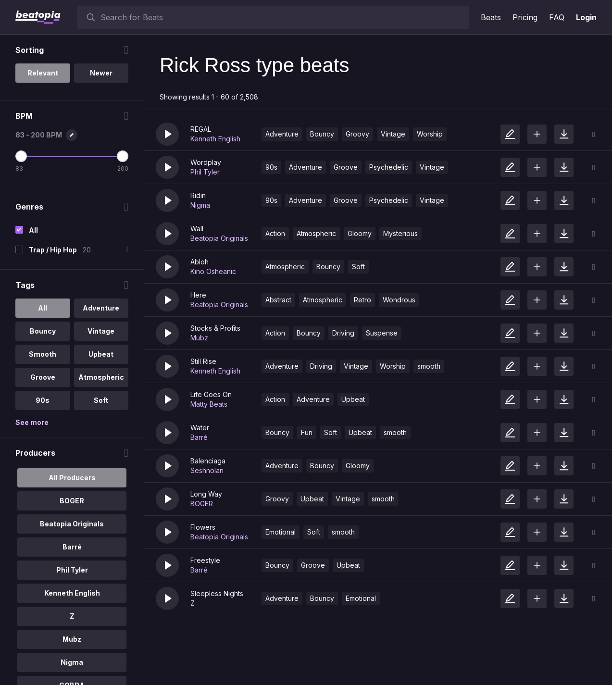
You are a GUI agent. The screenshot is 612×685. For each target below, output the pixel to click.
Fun (306, 432)
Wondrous (399, 300)
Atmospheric (316, 233)
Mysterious (400, 233)
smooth (428, 366)
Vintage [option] (100, 331)
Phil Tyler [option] (72, 570)
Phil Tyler (205, 172)
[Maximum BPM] (122, 156)
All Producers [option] (72, 477)
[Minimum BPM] (21, 156)
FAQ (556, 17)
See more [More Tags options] (32, 422)
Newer (101, 73)
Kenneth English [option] (72, 593)
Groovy (357, 134)
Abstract (278, 300)
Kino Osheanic (213, 271)
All (33, 230)
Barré (199, 437)
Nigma (200, 205)
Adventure (282, 134)
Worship (430, 134)
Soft (358, 266)
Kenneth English (215, 139)
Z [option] (72, 616)
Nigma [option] (72, 662)
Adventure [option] (101, 308)
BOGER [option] (72, 501)
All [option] (42, 308)
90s (271, 167)
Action (275, 233)
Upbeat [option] (100, 354)
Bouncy (322, 134)
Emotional (280, 532)
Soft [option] (101, 400)
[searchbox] (282, 17)
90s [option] (43, 400)
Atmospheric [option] (101, 377)
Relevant (42, 73)
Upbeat (353, 399)
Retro (362, 300)
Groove (346, 167)
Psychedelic (388, 167)
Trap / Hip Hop (53, 250)
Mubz (199, 338)
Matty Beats (208, 404)
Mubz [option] (71, 639)
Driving (343, 333)
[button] (167, 134)
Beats (491, 17)
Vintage (393, 134)
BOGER (201, 503)
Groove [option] (42, 377)
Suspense (382, 333)
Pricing (524, 17)
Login (586, 17)
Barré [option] (72, 547)
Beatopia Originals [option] (72, 524)
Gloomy (360, 233)
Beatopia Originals (219, 238)
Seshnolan (207, 470)
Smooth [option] (42, 354)
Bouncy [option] (43, 331)
